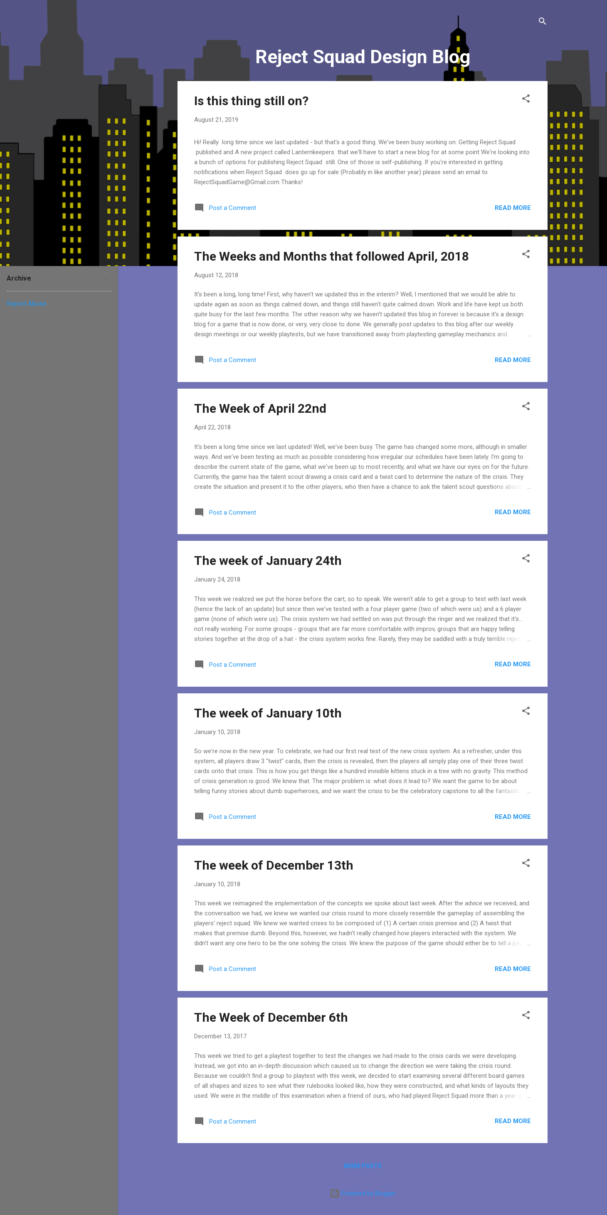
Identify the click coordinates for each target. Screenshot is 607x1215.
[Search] (543, 22)
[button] (526, 100)
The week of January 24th (268, 560)
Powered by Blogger (363, 1193)
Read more (513, 208)
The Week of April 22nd (260, 408)
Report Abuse (27, 304)
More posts (363, 1166)
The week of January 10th (268, 713)
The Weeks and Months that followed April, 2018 (331, 256)
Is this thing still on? (251, 101)
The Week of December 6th (271, 1017)
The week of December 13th (273, 865)
